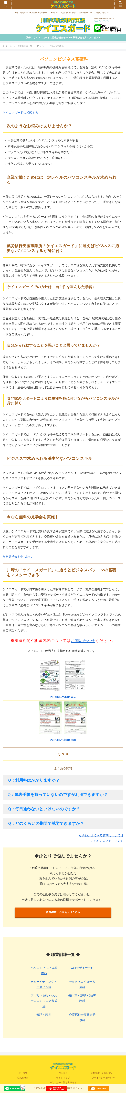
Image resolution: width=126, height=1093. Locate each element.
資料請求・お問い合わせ (103, 1073)
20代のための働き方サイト (63, 1082)
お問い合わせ (83, 641)
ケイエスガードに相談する (20, 112)
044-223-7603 (101, 21)
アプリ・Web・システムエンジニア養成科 (44, 1001)
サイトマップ (63, 1078)
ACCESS (63, 1073)
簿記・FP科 (43, 1014)
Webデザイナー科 (82, 968)
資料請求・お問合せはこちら (63, 912)
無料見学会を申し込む (17, 556)
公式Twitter (22, 1078)
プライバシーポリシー (103, 1078)
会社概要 (22, 1073)
